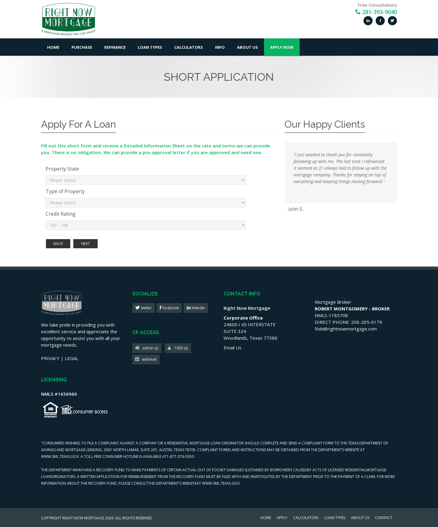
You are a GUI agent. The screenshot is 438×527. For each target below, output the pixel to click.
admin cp (146, 348)
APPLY (282, 518)
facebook (170, 307)
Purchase (81, 47)
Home (53, 47)
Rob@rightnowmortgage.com (346, 329)
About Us (247, 47)
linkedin (198, 307)
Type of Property (65, 191)
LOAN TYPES (334, 518)
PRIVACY (50, 358)
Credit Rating (60, 213)
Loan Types (150, 47)
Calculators (188, 47)
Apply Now (282, 47)
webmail (146, 360)
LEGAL (71, 358)
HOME (265, 518)
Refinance (115, 47)
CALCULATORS (305, 518)
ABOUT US (360, 518)
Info (220, 47)
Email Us (233, 348)
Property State (62, 168)
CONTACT (383, 518)
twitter (146, 307)
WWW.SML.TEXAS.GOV (60, 456)
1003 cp (178, 348)
